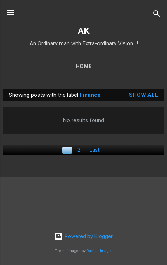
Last (95, 150)
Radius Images (100, 250)
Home (84, 66)
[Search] (156, 15)
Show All (143, 95)
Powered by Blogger (83, 236)
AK (84, 31)
